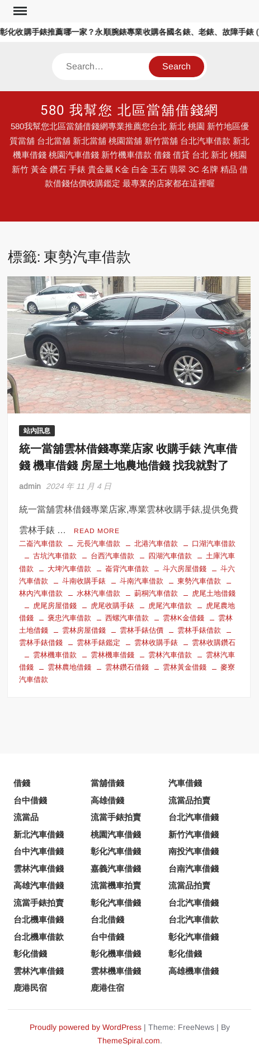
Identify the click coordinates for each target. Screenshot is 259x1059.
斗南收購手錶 (84, 581)
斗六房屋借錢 (184, 568)
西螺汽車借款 (127, 618)
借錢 (21, 783)
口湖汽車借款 (214, 543)
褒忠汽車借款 (69, 618)
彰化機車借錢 (116, 953)
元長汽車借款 (98, 543)
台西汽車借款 (112, 556)
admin (30, 486)
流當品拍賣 (189, 800)
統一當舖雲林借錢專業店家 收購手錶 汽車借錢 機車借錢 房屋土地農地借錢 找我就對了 (128, 457)
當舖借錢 (107, 783)
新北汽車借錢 (38, 834)
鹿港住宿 (107, 987)
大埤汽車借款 (69, 568)
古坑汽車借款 (55, 556)
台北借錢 (107, 919)
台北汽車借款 (193, 919)
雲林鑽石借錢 (127, 667)
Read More (97, 531)
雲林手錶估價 (141, 630)
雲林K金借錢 (183, 618)
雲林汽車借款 (170, 655)
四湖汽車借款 (170, 556)
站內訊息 (36, 431)
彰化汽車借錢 (116, 851)
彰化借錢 (30, 953)
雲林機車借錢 (112, 655)
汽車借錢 (185, 783)
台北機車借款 (38, 937)
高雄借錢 (107, 800)
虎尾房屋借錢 (55, 605)
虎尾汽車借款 (170, 605)
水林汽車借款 (98, 593)
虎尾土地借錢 (214, 593)
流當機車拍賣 (116, 885)
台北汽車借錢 (193, 817)
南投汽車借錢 (193, 851)
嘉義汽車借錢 (116, 868)
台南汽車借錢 (193, 868)
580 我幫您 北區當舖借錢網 (129, 110)
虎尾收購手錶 (112, 605)
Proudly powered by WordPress (86, 1027)
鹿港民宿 (30, 987)
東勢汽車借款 (199, 581)
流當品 (26, 817)
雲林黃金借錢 (184, 667)
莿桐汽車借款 (156, 593)
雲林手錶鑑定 (98, 642)
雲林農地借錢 (69, 667)
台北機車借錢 (38, 919)
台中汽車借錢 (38, 851)
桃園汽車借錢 (116, 834)
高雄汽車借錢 (38, 885)
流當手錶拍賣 (116, 817)
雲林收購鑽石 (214, 642)
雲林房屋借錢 (84, 630)
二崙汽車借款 (41, 543)
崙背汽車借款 (127, 568)
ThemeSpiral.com (128, 1040)
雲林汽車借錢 (38, 868)
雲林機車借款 (55, 655)
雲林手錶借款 (199, 630)
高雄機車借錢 (193, 971)
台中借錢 (30, 800)
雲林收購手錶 (156, 642)
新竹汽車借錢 (193, 834)
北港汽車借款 (156, 543)
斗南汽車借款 (141, 581)
